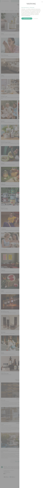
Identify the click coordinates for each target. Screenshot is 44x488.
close (42, 2)
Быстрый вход (27, 18)
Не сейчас (35, 18)
